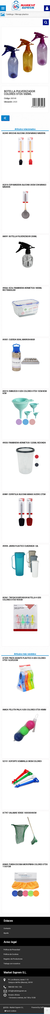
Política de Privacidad (12, 950)
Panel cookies (10, 1011)
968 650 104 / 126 (15, 987)
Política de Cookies (11, 954)
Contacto (7, 928)
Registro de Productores (13, 959)
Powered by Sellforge (39, 1007)
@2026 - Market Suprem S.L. (13, 1007)
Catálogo (10, 14)
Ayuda (6, 933)
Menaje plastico (22, 14)
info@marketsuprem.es (17, 991)
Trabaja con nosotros (12, 964)
